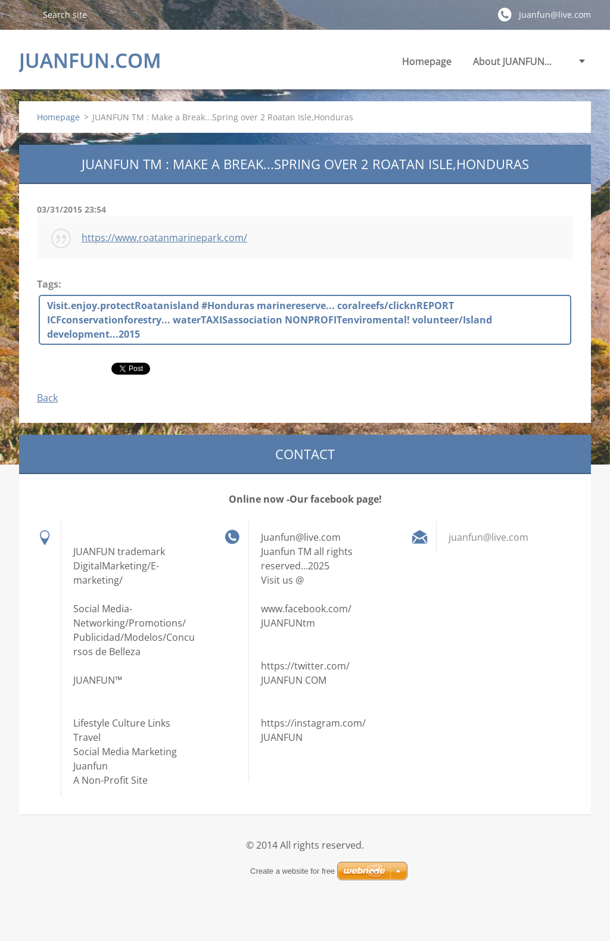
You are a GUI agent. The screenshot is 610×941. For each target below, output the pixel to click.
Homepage (427, 61)
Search (26, 14)
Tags (47, 284)
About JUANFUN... (512, 61)
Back (47, 397)
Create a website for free (292, 871)
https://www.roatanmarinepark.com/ (164, 237)
